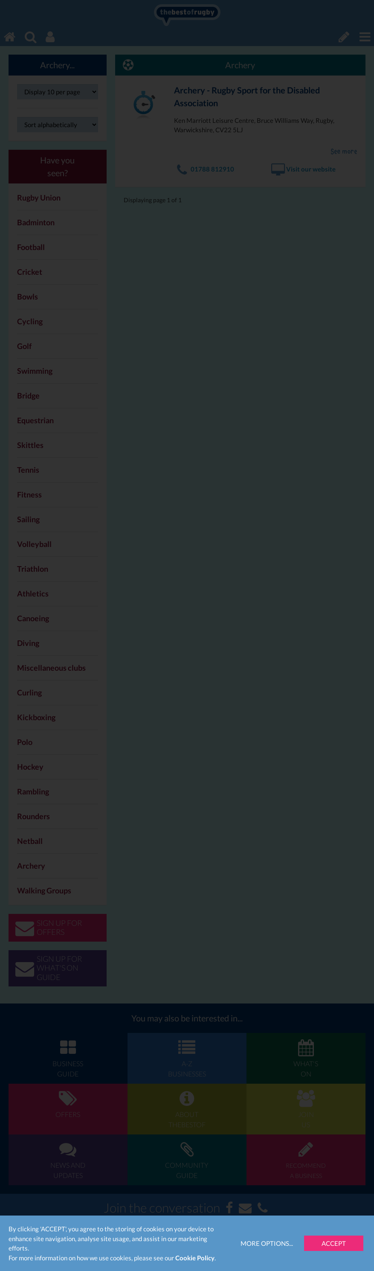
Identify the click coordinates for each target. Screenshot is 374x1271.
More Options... (267, 1243)
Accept (334, 1243)
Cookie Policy (195, 1258)
